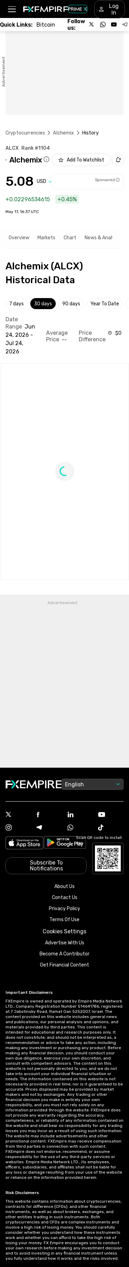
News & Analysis (102, 238)
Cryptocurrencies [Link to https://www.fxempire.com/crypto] (25, 133)
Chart (70, 238)
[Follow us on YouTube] (114, 24)
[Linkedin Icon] (80, 815)
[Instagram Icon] (18, 828)
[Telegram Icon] (49, 828)
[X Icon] (18, 815)
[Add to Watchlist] (81, 159)
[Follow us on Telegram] (125, 24)
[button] (11, 9)
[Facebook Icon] (49, 815)
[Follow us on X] (92, 24)
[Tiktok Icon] (110, 828)
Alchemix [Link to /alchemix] (63, 133)
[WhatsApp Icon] (80, 828)
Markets (46, 238)
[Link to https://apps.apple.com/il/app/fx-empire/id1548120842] (24, 843)
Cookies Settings (64, 931)
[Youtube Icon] (110, 815)
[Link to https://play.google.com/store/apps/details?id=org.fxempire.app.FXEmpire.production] (65, 843)
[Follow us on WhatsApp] (103, 24)
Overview (19, 238)
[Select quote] (44, 181)
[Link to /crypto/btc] (45, 24)
